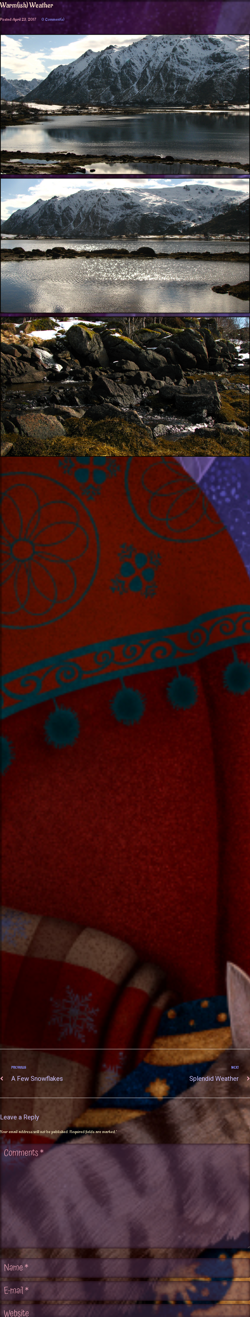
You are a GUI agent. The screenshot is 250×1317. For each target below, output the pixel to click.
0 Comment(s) (53, 19)
